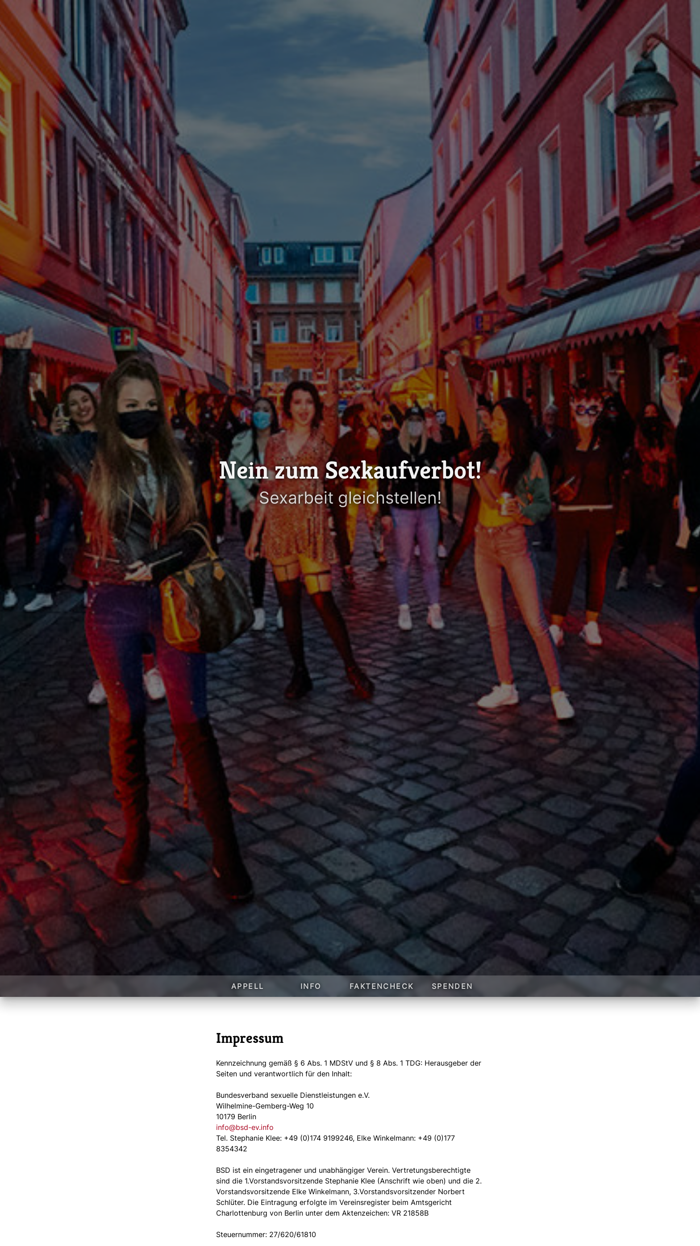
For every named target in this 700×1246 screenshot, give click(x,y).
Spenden (452, 986)
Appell (247, 986)
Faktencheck (381, 986)
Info (310, 986)
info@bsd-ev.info (245, 1127)
